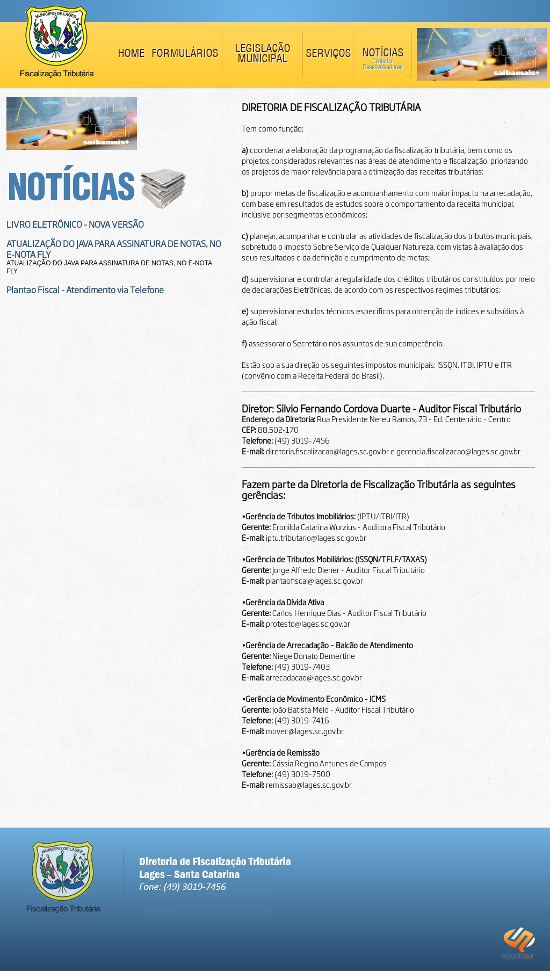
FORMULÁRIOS (184, 54)
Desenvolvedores (382, 67)
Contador (382, 61)
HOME (131, 54)
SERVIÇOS (328, 54)
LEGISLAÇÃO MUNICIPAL (262, 54)
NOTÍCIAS (382, 53)
